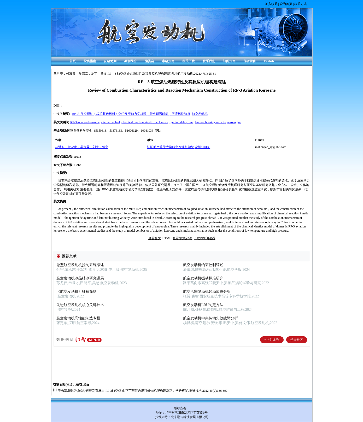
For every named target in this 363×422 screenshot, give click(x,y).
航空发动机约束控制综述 (203, 265)
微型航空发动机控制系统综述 (80, 265)
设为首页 (286, 4)
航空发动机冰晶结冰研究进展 (80, 278)
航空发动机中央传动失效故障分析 (210, 318)
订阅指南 (229, 61)
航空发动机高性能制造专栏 (78, 318)
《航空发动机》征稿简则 (76, 292)
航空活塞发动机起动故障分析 (207, 292)
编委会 (149, 61)
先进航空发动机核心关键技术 (80, 305)
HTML (166, 238)
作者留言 (249, 61)
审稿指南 (168, 61)
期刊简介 (130, 61)
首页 (72, 61)
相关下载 (188, 61)
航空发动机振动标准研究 (203, 278)
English (269, 61)
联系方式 (300, 4)
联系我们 (209, 61)
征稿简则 (110, 61)
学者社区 (296, 340)
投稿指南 (90, 61)
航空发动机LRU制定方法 (203, 305)
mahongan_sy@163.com (270, 147)
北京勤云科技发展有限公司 (189, 417)
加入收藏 (271, 4)
